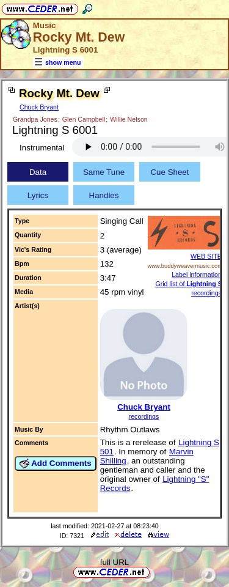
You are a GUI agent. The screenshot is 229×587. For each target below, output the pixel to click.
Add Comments (56, 463)
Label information (197, 274)
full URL (114, 562)
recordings (144, 416)
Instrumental (42, 147)
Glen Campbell (83, 119)
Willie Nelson (129, 119)
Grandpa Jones (35, 119)
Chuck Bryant (39, 107)
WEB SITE (206, 256)
